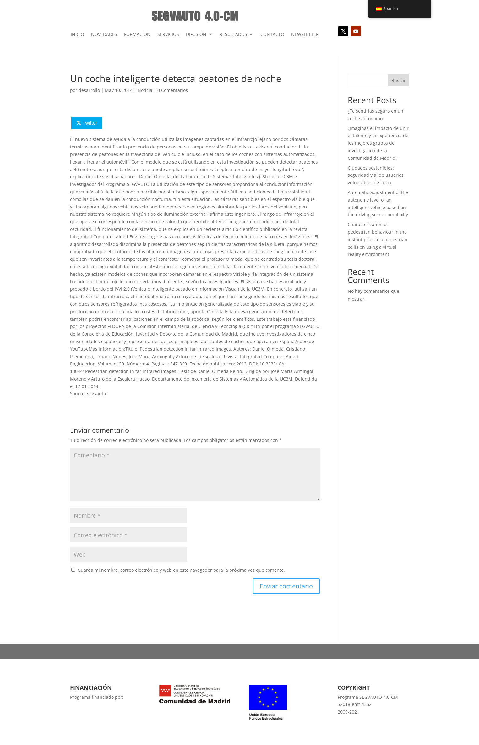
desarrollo (89, 90)
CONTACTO (272, 34)
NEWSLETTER (305, 34)
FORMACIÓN (137, 34)
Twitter (89, 122)
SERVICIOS (168, 34)
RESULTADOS (233, 34)
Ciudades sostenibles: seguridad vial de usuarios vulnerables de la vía (376, 175)
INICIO (77, 34)
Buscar (398, 80)
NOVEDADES (104, 34)
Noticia (145, 90)
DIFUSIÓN (196, 34)
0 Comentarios (172, 90)
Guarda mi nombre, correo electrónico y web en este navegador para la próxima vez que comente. (181, 570)
